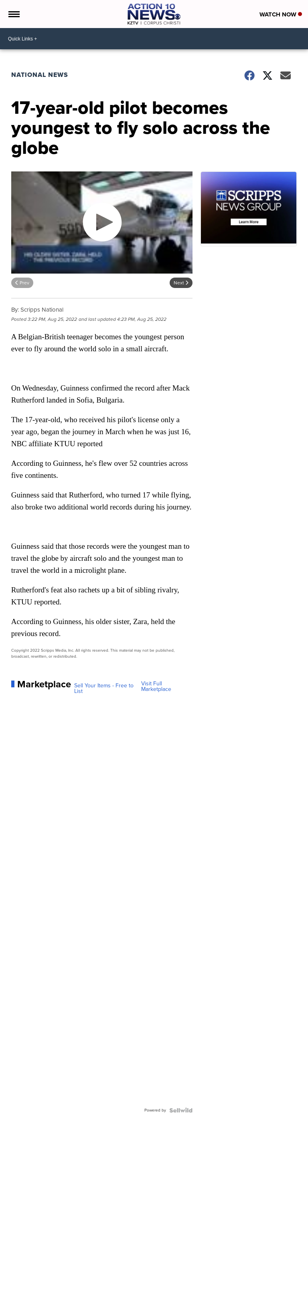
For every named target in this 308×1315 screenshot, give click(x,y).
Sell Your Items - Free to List (104, 688)
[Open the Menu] (13, 14)
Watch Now (280, 14)
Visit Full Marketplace (156, 686)
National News (39, 74)
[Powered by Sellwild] (180, 1110)
